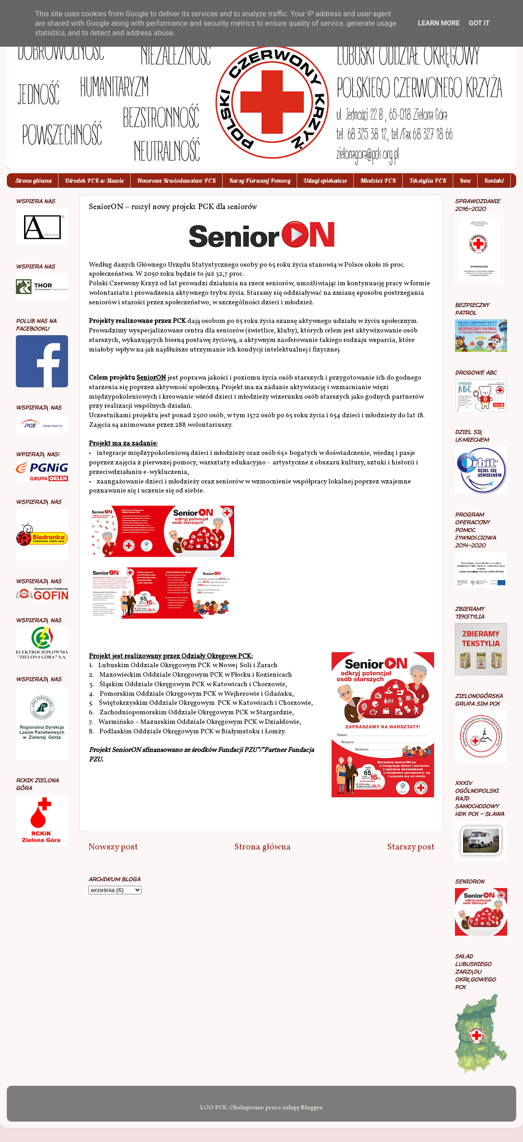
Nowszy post (113, 847)
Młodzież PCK (378, 180)
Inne (465, 180)
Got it (479, 23)
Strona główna (33, 180)
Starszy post (411, 847)
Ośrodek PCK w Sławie (94, 180)
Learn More (438, 23)
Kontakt (494, 180)
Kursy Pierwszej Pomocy (259, 180)
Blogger (311, 1107)
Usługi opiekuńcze (325, 180)
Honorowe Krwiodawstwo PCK (176, 180)
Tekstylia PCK (427, 180)
